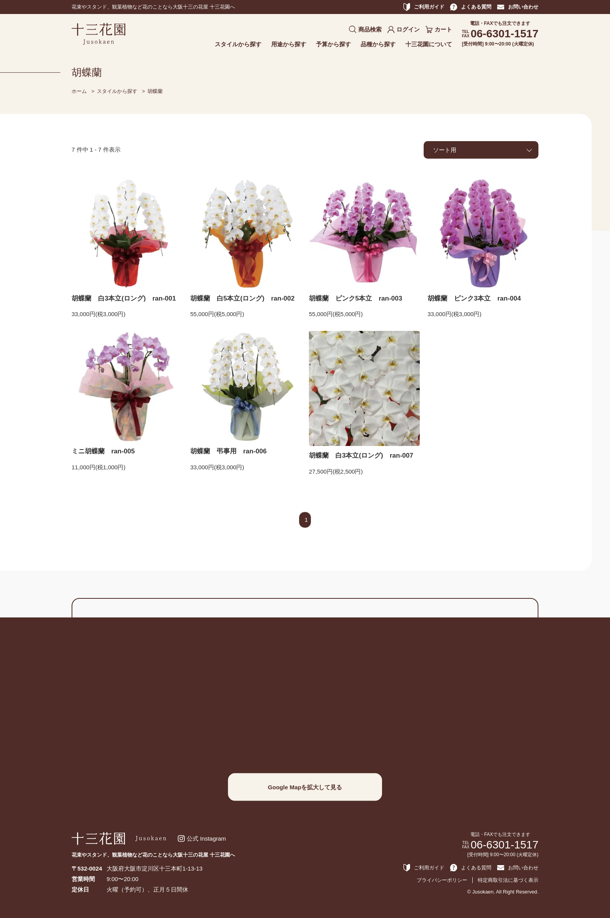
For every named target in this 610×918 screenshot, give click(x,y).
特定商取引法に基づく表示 (508, 880)
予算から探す (333, 44)
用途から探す (288, 44)
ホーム (79, 91)
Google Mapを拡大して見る (305, 786)
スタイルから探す (238, 44)
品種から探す (378, 44)
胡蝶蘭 (155, 91)
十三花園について (428, 44)
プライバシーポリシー (442, 880)
